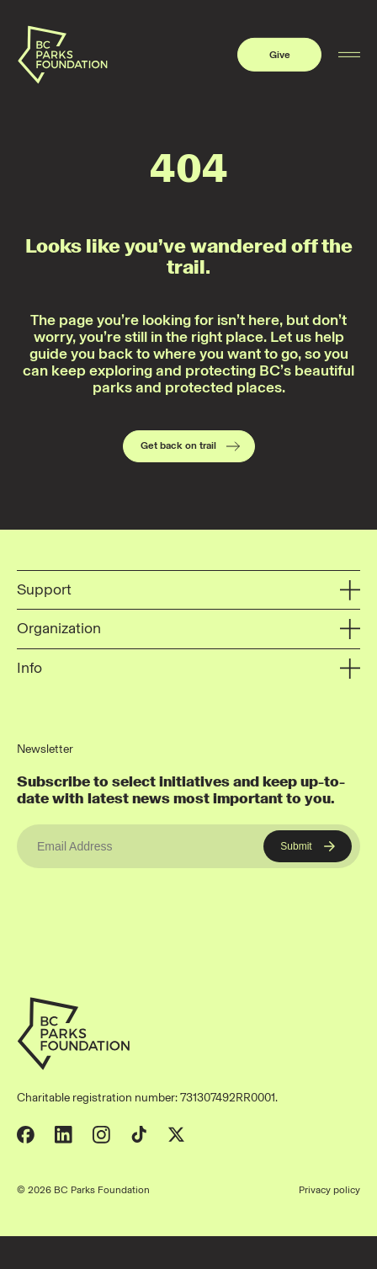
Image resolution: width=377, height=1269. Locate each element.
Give (279, 55)
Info (188, 669)
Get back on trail (191, 446)
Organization (188, 629)
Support (188, 589)
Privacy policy (329, 1190)
